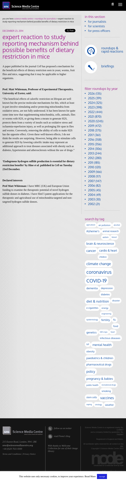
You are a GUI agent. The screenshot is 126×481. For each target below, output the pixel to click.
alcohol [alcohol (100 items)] (117, 225)
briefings (107, 66)
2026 (91, 93)
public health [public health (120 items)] (92, 385)
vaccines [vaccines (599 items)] (107, 398)
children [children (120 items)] (103, 257)
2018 (91, 130)
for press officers (99, 31)
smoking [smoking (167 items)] (106, 390)
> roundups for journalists (44, 18)
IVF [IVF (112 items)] (87, 344)
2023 (91, 107)
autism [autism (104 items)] (106, 237)
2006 (91, 185)
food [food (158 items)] (115, 326)
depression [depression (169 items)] (107, 288)
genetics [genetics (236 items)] (91, 332)
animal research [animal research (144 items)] (111, 231)
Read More (90, 476)
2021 (91, 116)
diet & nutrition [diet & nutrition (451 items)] (97, 301)
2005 (91, 190)
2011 (90, 162)
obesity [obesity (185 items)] (90, 351)
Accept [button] (102, 476)
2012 (91, 158)
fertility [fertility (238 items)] (105, 320)
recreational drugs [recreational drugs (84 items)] (109, 385)
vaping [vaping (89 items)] (89, 404)
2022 (91, 112)
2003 (91, 199)
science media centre (23, 18)
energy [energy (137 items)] (105, 307)
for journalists (97, 21)
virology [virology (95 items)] (98, 404)
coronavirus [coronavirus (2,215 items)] (99, 272)
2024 (91, 103)
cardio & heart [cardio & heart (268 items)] (108, 250)
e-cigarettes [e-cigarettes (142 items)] (92, 307)
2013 (91, 153)
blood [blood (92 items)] (114, 237)
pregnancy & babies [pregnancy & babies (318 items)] (99, 378)
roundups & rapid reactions (112, 49)
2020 (91, 121)
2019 (91, 126)
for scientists (96, 26)
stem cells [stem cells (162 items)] (91, 397)
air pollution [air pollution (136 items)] (104, 225)
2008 (91, 176)
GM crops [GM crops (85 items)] (103, 332)
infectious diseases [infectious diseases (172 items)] (110, 338)
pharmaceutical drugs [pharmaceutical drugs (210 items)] (98, 364)
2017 (91, 135)
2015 (91, 144)
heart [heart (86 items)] (113, 332)
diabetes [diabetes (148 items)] (105, 294)
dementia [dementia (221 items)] (92, 288)
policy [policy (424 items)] (90, 371)
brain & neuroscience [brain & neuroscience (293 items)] (100, 243)
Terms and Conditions (11, 454)
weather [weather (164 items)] (109, 404)
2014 (91, 149)
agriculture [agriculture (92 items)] (90, 225)
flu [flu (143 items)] (114, 319)
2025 (91, 98)
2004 (91, 195)
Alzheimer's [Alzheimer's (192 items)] (92, 231)
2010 (91, 167)
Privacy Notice (29, 454)
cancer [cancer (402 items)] (91, 251)
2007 (91, 181)
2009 (91, 172)
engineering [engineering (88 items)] (106, 314)
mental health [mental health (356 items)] (101, 345)
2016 (91, 139)
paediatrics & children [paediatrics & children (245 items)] (99, 358)
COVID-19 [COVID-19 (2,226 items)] (96, 281)
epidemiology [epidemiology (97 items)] (92, 319)
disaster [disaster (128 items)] (116, 300)
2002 (91, 204)
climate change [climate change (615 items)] (98, 263)
